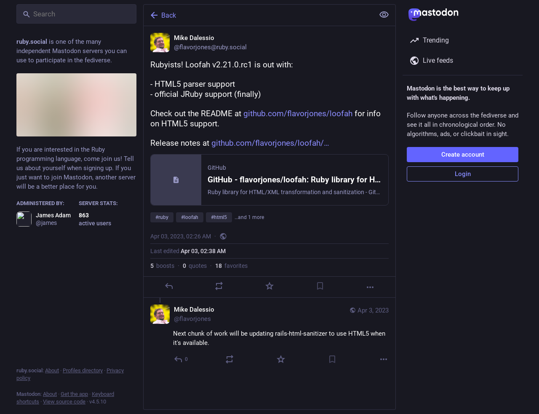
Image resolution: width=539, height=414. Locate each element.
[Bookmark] (320, 286)
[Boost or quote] (219, 286)
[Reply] (169, 286)
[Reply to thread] (181, 359)
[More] (370, 287)
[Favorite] (269, 286)
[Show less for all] (384, 15)
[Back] (258, 15)
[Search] (76, 14)
